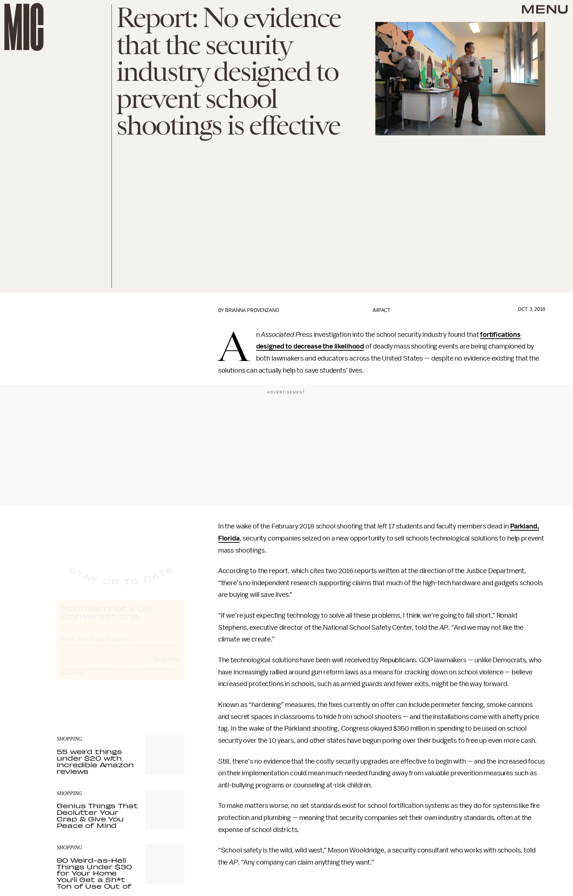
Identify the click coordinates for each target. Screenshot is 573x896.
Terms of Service (158, 676)
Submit (166, 665)
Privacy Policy (71, 680)
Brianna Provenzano (252, 310)
